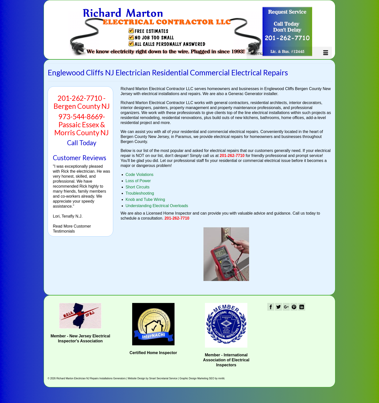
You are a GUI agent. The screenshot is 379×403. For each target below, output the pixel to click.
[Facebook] (270, 307)
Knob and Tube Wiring (145, 199)
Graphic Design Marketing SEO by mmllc (202, 378)
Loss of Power (138, 181)
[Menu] (289, 53)
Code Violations (140, 174)
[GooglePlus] (286, 307)
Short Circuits (138, 187)
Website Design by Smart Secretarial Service (152, 378)
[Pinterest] (293, 307)
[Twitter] (278, 307)
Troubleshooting (140, 193)
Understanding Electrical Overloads (157, 206)
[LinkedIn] (301, 307)
